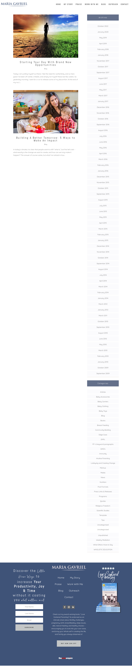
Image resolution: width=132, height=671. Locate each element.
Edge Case (103, 435)
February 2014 (102, 292)
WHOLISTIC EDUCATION (103, 549)
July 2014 (103, 275)
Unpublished (103, 535)
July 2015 (103, 206)
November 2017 (103, 61)
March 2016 (103, 159)
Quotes (103, 501)
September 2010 (103, 327)
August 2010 (103, 333)
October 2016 (103, 119)
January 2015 (103, 240)
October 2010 (103, 321)
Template (103, 515)
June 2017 (103, 84)
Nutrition (103, 482)
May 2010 (103, 344)
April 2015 (103, 223)
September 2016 (103, 124)
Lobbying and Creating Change (103, 463)
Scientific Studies (103, 510)
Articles (103, 392)
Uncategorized (103, 529)
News (103, 477)
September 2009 (103, 373)
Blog (103, 4)
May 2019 (103, 38)
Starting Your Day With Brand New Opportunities (46, 63)
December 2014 (103, 246)
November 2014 (103, 252)
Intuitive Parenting (103, 458)
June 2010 (103, 339)
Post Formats (103, 487)
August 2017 (103, 78)
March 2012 (103, 304)
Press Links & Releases (103, 491)
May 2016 (103, 148)
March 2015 (103, 229)
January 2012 (103, 310)
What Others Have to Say (103, 545)
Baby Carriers (103, 401)
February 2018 (103, 49)
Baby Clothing (103, 406)
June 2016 (103, 142)
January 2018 (103, 55)
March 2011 (103, 315)
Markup (103, 468)
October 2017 (103, 67)
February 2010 (103, 356)
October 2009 (103, 368)
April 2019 (103, 43)
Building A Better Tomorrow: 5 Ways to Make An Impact (45, 139)
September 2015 (103, 194)
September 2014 (103, 263)
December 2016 (103, 107)
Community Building (103, 430)
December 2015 (103, 177)
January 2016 (103, 171)
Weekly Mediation (103, 540)
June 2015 (103, 211)
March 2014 (103, 287)
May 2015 (103, 217)
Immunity (103, 454)
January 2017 (103, 101)
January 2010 (103, 362)
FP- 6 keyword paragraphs (103, 444)
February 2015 (103, 234)
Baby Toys (103, 411)
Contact (125, 4)
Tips (103, 520)
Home (58, 4)
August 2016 (103, 130)
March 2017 (103, 96)
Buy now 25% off (69, 643)
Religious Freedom (103, 506)
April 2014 (103, 281)
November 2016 (103, 113)
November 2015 (103, 182)
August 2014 (103, 269)
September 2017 (103, 72)
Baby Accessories (103, 397)
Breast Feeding (103, 425)
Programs (103, 496)
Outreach (113, 4)
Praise (79, 4)
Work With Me (92, 4)
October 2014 (103, 258)
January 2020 (103, 32)
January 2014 (103, 298)
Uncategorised (103, 525)
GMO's (102, 449)
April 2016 (103, 153)
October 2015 (103, 188)
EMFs (103, 439)
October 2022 (103, 26)
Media (103, 473)
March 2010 (102, 350)
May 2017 (103, 90)
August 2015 (103, 200)
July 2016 (103, 136)
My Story (68, 4)
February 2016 (103, 165)
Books (102, 420)
